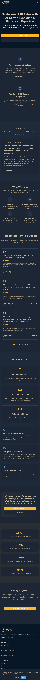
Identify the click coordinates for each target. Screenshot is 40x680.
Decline (17, 677)
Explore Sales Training (20, 40)
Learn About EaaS (20, 110)
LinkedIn (3, 637)
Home (3, 663)
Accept (23, 677)
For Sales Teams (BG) (7, 650)
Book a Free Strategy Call (20, 35)
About (3, 668)
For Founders (5, 645)
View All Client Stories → (20, 344)
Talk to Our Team (20, 512)
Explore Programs (20, 76)
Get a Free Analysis (20, 608)
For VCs (3, 653)
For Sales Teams (6, 648)
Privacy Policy (14, 674)
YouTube (10, 637)
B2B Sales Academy (7, 655)
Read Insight (10, 170)
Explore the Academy (20, 508)
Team (3, 666)
